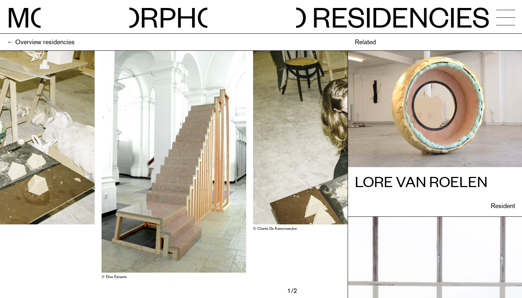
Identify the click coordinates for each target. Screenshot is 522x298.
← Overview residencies (41, 42)
